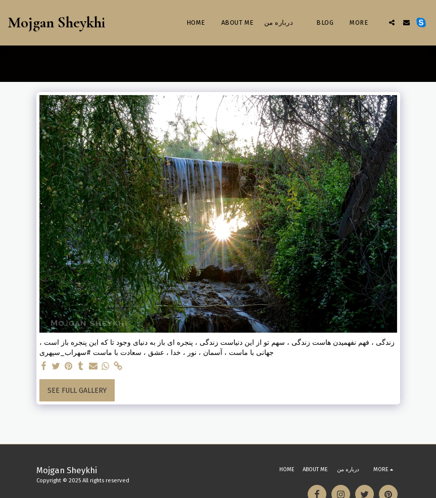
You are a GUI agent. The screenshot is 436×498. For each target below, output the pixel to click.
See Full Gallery (77, 390)
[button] (392, 22)
